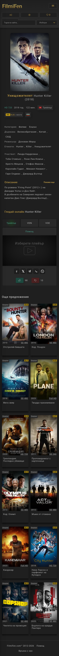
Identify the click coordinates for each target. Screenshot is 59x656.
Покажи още (49, 182)
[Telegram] (29, 271)
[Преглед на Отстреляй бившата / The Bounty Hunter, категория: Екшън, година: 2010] (15, 330)
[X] (23, 271)
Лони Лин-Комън (33, 159)
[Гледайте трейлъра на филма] (45, 107)
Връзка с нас (26, 651)
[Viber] (36, 271)
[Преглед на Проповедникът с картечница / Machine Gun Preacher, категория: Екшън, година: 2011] (43, 441)
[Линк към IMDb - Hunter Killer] (13, 114)
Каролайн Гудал (15, 168)
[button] (10, 14)
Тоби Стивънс (13, 159)
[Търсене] (18, 22)
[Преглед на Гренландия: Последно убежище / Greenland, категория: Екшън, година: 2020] (15, 441)
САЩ (8, 136)
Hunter (19, 146)
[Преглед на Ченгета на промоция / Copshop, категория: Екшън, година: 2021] (15, 608)
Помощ (40, 646)
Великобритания (26, 131)
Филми (22, 127)
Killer (29, 146)
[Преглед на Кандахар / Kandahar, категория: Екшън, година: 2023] (15, 552)
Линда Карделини (27, 154)
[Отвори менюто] (53, 5)
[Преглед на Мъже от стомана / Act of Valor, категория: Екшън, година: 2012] (43, 497)
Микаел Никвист (35, 168)
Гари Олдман (13, 173)
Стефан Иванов (34, 164)
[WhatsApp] (42, 271)
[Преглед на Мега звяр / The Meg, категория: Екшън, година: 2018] (15, 385)
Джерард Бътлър (32, 173)
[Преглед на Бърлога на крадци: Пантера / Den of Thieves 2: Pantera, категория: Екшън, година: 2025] (43, 608)
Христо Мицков (14, 164)
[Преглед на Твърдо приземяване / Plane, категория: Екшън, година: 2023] (43, 385)
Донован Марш (27, 141)
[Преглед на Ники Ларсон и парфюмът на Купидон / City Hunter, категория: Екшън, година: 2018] (43, 552)
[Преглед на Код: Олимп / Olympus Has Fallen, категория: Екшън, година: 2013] (15, 497)
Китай (42, 131)
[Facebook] (16, 271)
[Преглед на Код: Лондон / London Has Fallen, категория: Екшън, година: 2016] (43, 330)
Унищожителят (42, 146)
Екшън (33, 127)
